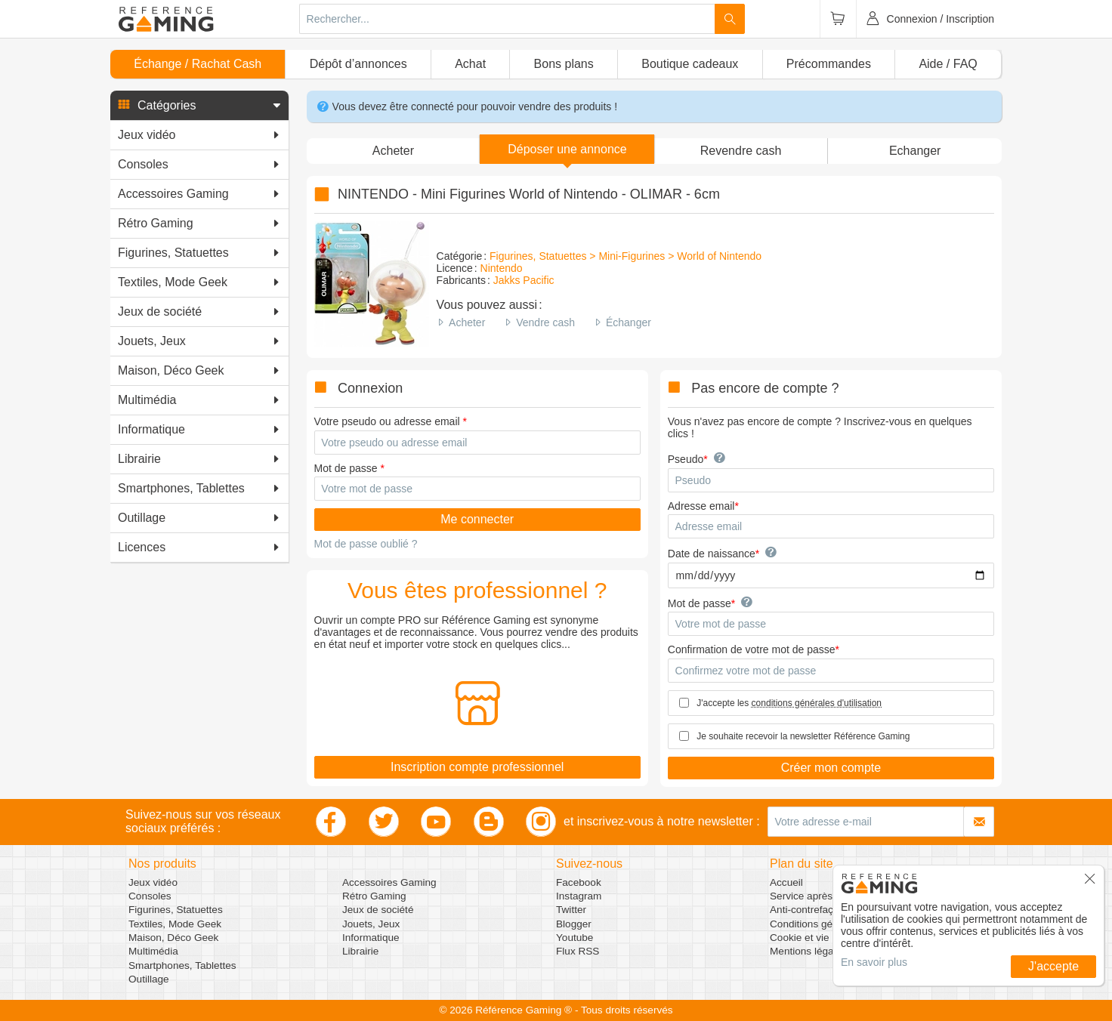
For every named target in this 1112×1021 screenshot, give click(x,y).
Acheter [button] (393, 150)
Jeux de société (377, 909)
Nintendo (501, 268)
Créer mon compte (831, 767)
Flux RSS (577, 951)
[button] (199, 106)
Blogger (574, 924)
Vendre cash (545, 322)
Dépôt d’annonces (358, 63)
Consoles (149, 896)
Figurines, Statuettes (175, 909)
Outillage (148, 979)
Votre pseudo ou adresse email (387, 421)
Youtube (574, 937)
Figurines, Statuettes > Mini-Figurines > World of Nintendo (625, 256)
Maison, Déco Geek (173, 937)
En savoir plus (874, 962)
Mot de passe (346, 468)
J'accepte (1053, 966)
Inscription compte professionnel (477, 766)
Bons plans (564, 63)
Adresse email (701, 506)
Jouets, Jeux (371, 924)
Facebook (578, 882)
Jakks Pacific (523, 280)
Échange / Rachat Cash (197, 63)
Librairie (360, 951)
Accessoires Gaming (389, 882)
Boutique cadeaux (689, 63)
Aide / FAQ (948, 63)
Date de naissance (711, 554)
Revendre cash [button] (741, 150)
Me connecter (477, 519)
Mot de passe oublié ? (366, 544)
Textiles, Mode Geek (174, 924)
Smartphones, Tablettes (182, 965)
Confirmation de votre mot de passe (752, 649)
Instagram (578, 896)
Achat (470, 63)
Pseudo (685, 459)
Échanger (628, 322)
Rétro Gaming (374, 896)
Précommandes (828, 63)
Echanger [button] (915, 150)
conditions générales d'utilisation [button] (817, 703)
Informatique (371, 937)
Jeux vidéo (153, 882)
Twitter (571, 909)
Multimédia (153, 951)
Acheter (467, 322)
